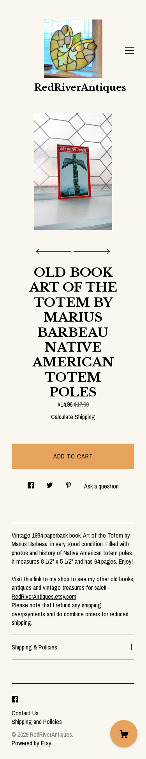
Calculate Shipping (73, 416)
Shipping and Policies (37, 721)
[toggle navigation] (129, 51)
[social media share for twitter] (49, 483)
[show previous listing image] (55, 249)
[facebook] (15, 699)
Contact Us (25, 713)
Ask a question (101, 486)
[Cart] (123, 733)
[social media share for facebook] (31, 483)
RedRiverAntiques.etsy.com (44, 596)
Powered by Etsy (31, 743)
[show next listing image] (90, 249)
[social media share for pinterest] (68, 483)
